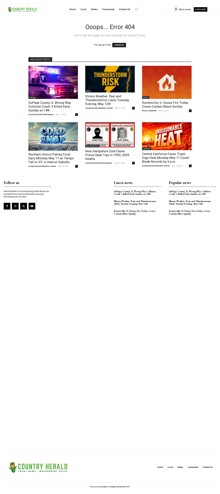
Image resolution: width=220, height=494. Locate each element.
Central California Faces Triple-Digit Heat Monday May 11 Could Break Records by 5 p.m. (165, 157)
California (146, 149)
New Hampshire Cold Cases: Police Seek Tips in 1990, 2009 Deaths (107, 155)
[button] (136, 9)
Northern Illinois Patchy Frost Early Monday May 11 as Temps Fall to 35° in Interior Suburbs (51, 158)
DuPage (32, 97)
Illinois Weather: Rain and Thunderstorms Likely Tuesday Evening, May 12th (107, 100)
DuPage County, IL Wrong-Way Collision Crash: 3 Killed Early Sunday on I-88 (49, 106)
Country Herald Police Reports (98, 163)
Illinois (145, 97)
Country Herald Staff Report (40, 114)
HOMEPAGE (119, 45)
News (88, 91)
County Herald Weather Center (99, 108)
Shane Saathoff (149, 110)
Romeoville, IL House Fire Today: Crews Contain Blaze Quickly (165, 104)
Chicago (32, 149)
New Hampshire (92, 146)
